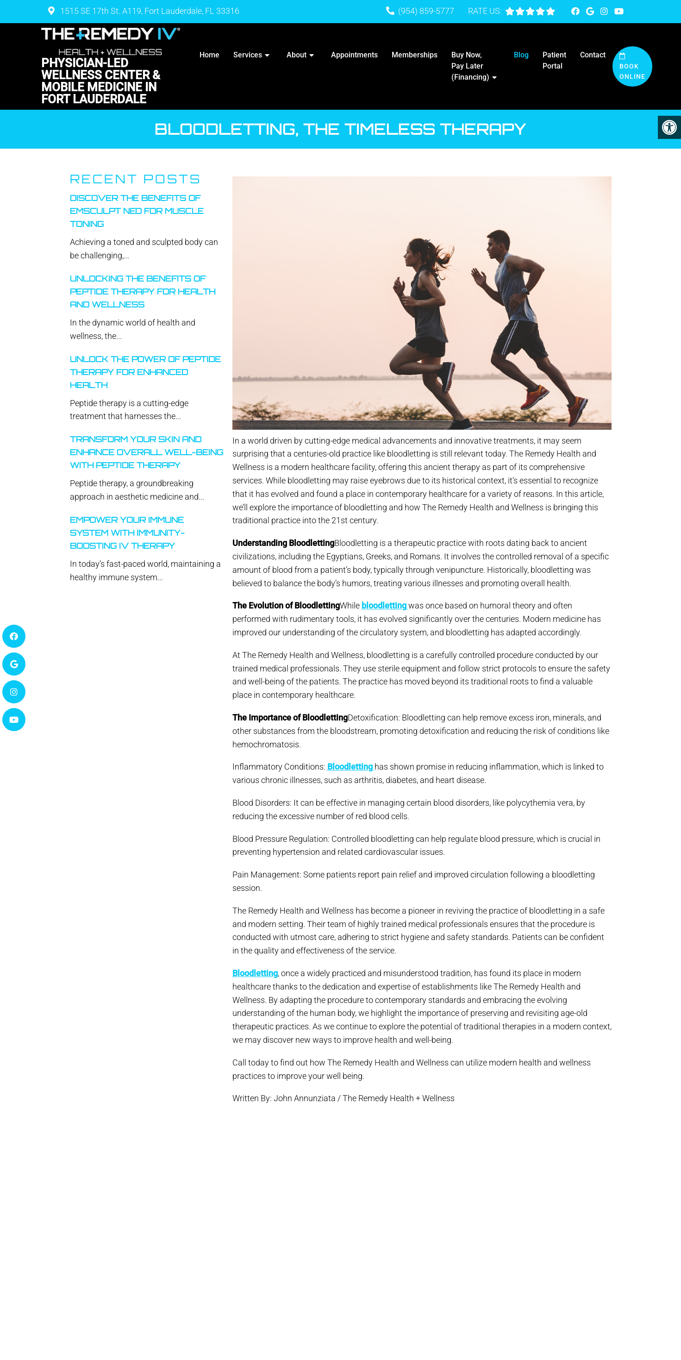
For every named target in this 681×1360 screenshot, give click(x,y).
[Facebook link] (576, 11)
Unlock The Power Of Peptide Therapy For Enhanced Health (145, 372)
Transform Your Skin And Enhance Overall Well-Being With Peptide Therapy (146, 452)
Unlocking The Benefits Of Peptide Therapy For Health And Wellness (142, 291)
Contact (593, 54)
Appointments (354, 54)
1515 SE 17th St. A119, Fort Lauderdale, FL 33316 (148, 11)
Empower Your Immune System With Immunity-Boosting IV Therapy (127, 533)
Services (247, 54)
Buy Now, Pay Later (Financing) (470, 65)
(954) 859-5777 (426, 11)
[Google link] (591, 11)
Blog (521, 54)
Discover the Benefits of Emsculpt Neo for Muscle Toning (137, 211)
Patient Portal (554, 60)
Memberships (414, 54)
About (296, 54)
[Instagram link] (605, 11)
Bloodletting (351, 766)
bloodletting (385, 605)
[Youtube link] (619, 11)
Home (209, 54)
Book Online (632, 67)
